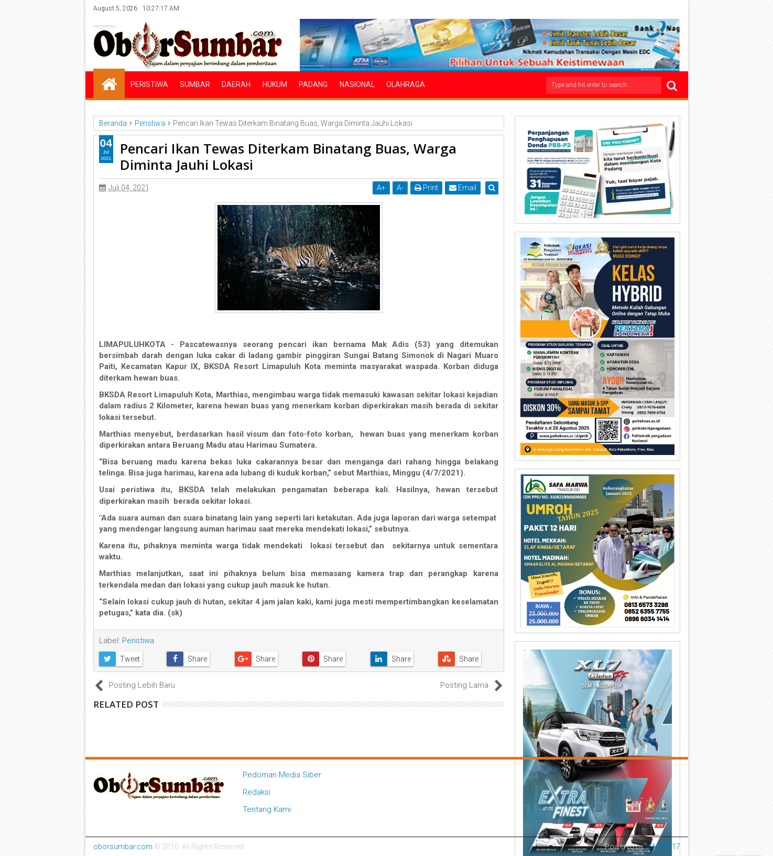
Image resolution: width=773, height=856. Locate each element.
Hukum (275, 84)
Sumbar (195, 84)
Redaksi (256, 792)
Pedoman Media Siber (282, 774)
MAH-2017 (662, 846)
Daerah (236, 84)
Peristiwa (149, 84)
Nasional (357, 84)
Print (427, 187)
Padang (313, 84)
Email (463, 187)
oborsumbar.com (123, 846)
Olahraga (405, 84)
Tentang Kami (267, 809)
